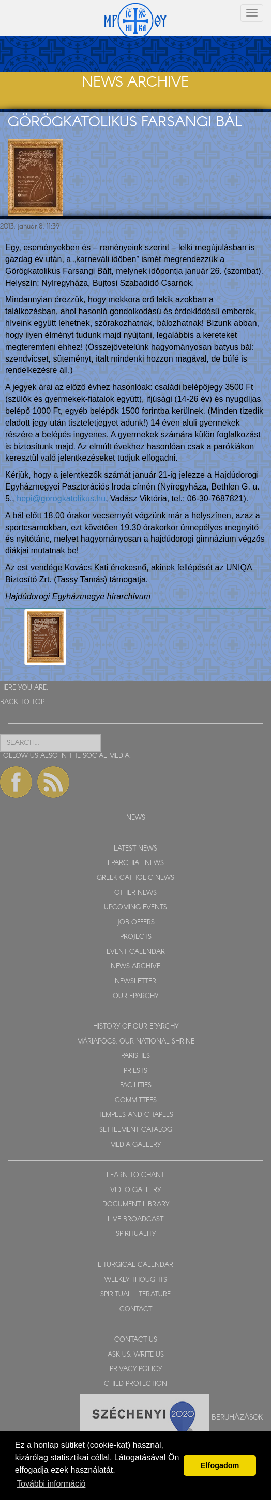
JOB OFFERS (136, 922)
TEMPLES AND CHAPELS (135, 1115)
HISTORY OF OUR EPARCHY (135, 1027)
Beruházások (237, 1417)
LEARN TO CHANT (135, 1175)
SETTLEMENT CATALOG (135, 1130)
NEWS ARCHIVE (135, 966)
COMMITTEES (136, 1100)
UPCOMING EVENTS (135, 907)
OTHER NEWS (135, 893)
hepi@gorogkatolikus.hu (61, 498)
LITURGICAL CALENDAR (135, 1265)
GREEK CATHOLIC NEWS (135, 878)
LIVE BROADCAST (135, 1220)
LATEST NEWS (135, 849)
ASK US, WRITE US (136, 1355)
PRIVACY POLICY (136, 1369)
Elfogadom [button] (220, 1465)
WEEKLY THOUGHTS (135, 1280)
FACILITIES (136, 1085)
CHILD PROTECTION (135, 1384)
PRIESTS (135, 1071)
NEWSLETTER (135, 981)
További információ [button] (51, 1483)
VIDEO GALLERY (135, 1190)
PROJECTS (136, 937)
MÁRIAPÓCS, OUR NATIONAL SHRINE (135, 1042)
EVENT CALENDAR (136, 952)
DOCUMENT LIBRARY (135, 1205)
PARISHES (135, 1056)
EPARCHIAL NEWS (136, 863)
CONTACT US (135, 1340)
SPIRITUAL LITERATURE (135, 1294)
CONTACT (135, 1309)
